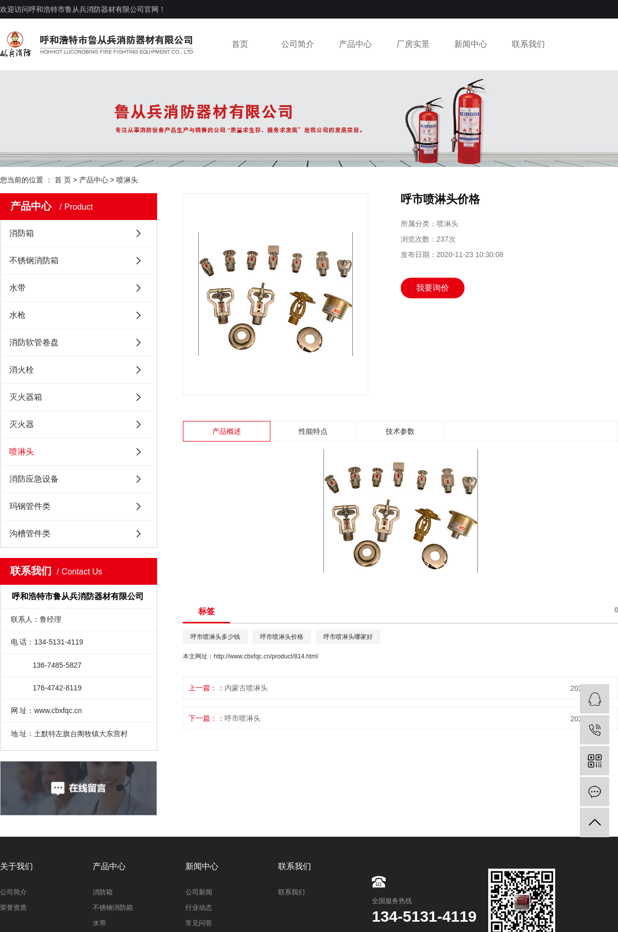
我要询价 (432, 287)
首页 (240, 44)
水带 (17, 287)
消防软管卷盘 (34, 342)
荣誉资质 (13, 907)
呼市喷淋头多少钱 (215, 636)
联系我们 (528, 44)
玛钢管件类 (29, 506)
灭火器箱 (25, 397)
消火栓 (21, 369)
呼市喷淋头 (243, 718)
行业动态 (198, 907)
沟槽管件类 (29, 533)
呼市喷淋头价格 (281, 636)
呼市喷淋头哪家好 (348, 636)
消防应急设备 (34, 479)
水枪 (17, 315)
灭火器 (21, 424)
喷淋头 (127, 180)
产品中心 (355, 44)
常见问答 (198, 923)
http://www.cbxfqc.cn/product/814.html (266, 656)
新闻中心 (470, 44)
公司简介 (297, 44)
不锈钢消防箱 (34, 260)
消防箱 (21, 233)
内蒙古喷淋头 (246, 688)
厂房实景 (413, 44)
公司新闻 (198, 892)
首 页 (63, 180)
